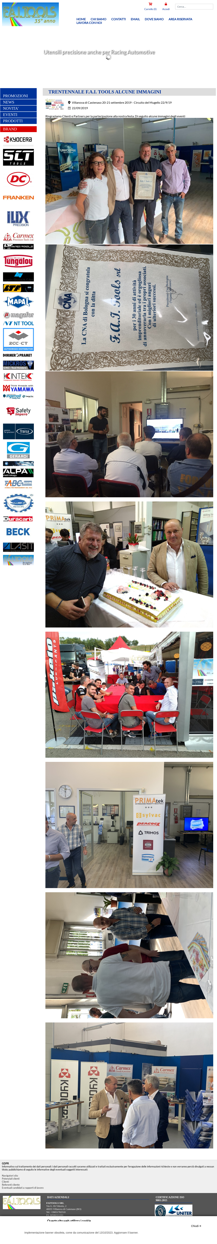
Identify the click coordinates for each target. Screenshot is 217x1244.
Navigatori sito (10, 1175)
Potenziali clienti (10, 1178)
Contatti (118, 19)
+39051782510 (58, 1212)
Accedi (166, 9)
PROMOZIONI (15, 96)
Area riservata (180, 19)
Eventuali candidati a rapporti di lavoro (23, 1187)
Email (135, 19)
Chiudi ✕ (196, 1226)
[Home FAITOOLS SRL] (28, 25)
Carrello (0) (150, 9)
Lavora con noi (89, 22)
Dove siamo (154, 19)
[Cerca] (194, 6)
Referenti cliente (11, 1184)
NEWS (8, 102)
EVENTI (10, 115)
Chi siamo (98, 19)
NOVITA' (11, 109)
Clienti (5, 1181)
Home (81, 19)
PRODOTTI (13, 121)
